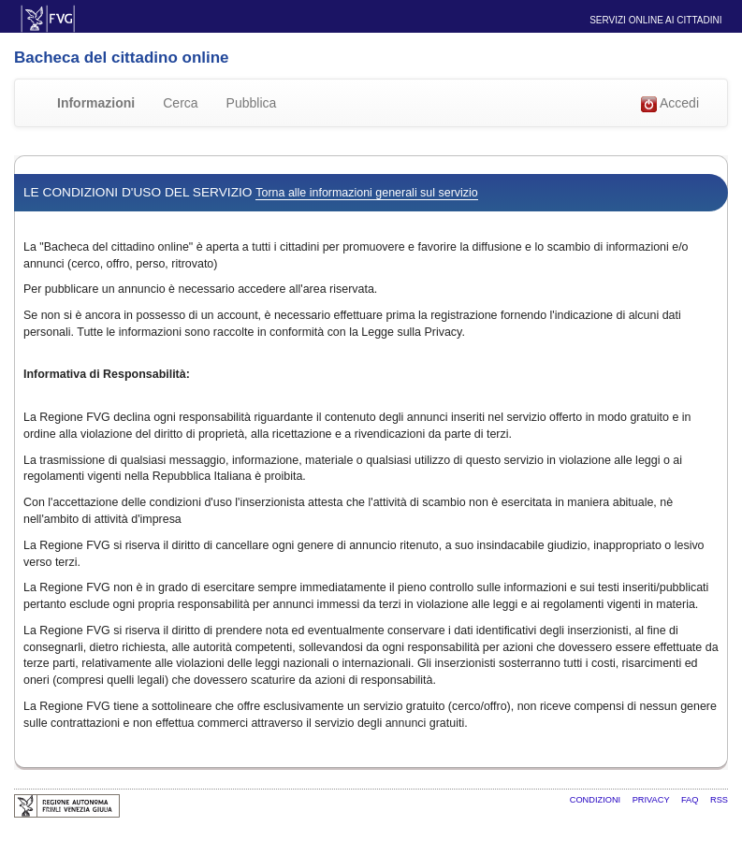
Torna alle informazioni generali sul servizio (366, 192)
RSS (719, 799)
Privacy (652, 799)
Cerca (180, 102)
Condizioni (596, 799)
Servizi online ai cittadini (655, 20)
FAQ (691, 799)
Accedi (670, 103)
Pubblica (251, 102)
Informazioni (96, 102)
